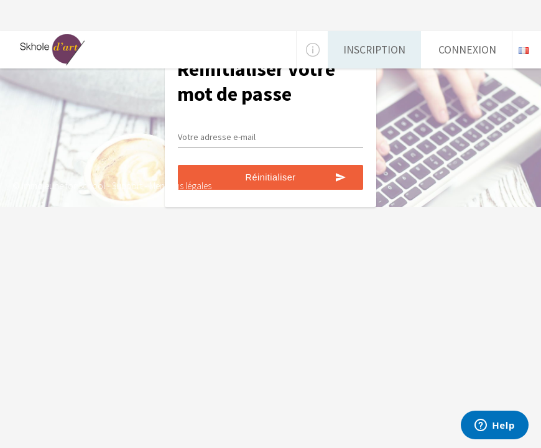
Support (127, 186)
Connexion (467, 50)
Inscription (374, 50)
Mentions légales (180, 186)
